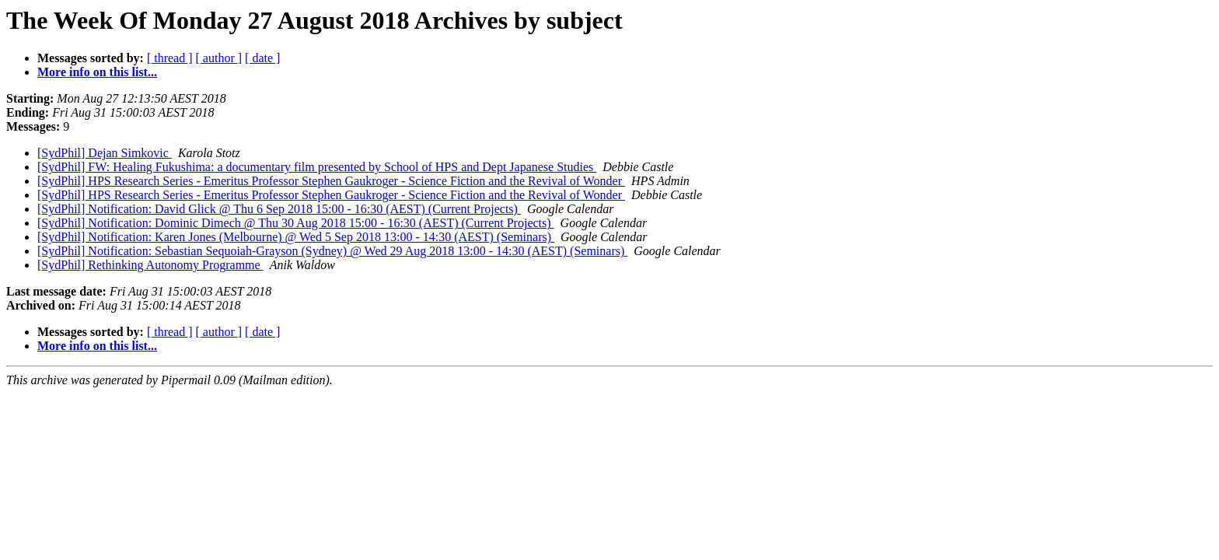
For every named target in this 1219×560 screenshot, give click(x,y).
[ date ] (262, 58)
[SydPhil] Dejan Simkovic (104, 152)
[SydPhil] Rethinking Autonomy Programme (150, 264)
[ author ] (219, 58)
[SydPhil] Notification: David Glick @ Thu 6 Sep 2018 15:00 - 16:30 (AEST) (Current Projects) (279, 208)
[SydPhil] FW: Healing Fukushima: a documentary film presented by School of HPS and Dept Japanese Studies (316, 166)
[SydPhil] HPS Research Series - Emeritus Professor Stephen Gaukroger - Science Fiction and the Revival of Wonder (331, 180)
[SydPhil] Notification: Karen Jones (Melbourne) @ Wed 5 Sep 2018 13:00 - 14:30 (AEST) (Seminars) (295, 236)
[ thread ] (170, 58)
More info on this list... (97, 72)
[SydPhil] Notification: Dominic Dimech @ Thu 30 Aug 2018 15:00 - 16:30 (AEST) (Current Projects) (295, 222)
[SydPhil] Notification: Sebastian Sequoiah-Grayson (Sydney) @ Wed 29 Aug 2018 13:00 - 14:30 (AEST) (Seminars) (332, 250)
